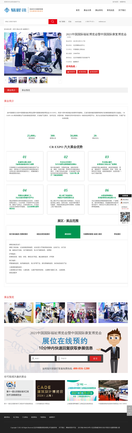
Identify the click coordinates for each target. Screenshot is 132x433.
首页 (78, 10)
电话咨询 (94, 71)
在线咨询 (71, 71)
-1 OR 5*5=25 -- (90, 21)
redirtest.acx (102, 21)
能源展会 (34, 417)
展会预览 (26, 90)
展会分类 (19, 29)
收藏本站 (123, 2)
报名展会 (82, 71)
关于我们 (62, 427)
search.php (78, 21)
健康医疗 (26, 29)
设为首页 (115, 2)
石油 (69, 21)
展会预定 (126, 206)
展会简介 (11, 90)
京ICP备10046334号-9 (84, 427)
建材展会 (7, 417)
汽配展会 (43, 417)
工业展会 (25, 417)
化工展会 (16, 417)
